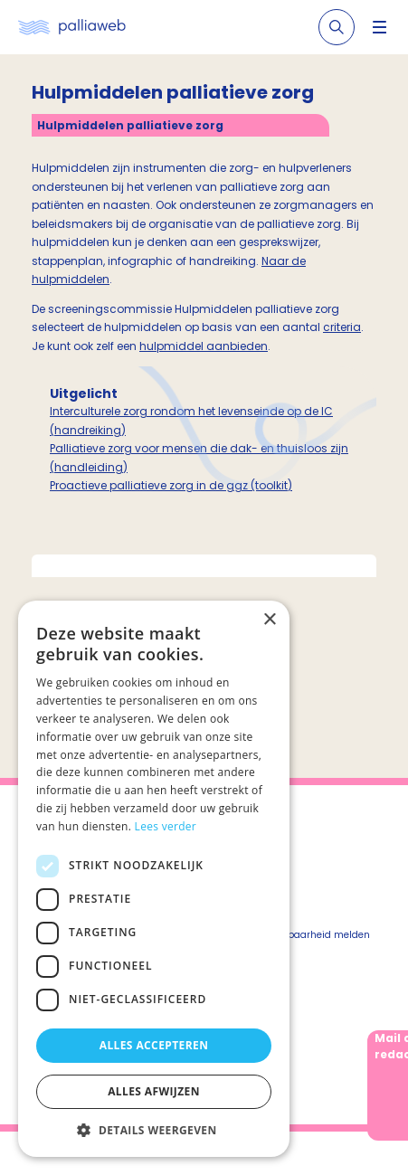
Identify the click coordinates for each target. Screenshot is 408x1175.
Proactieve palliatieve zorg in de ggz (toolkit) (171, 485)
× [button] (269, 620)
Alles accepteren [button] (154, 1045)
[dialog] (153, 879)
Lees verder (166, 826)
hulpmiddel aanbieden (203, 346)
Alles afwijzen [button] (154, 1091)
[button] (153, 1130)
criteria (342, 327)
